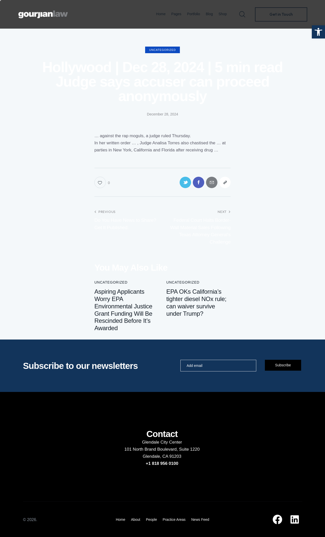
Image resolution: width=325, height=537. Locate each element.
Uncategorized (162, 49)
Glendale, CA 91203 (162, 456)
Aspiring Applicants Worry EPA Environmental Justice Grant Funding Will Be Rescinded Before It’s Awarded (123, 309)
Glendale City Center (162, 442)
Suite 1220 (189, 449)
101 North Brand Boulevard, (151, 449)
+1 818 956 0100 (162, 463)
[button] (318, 31)
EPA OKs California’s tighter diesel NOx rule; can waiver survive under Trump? (196, 302)
